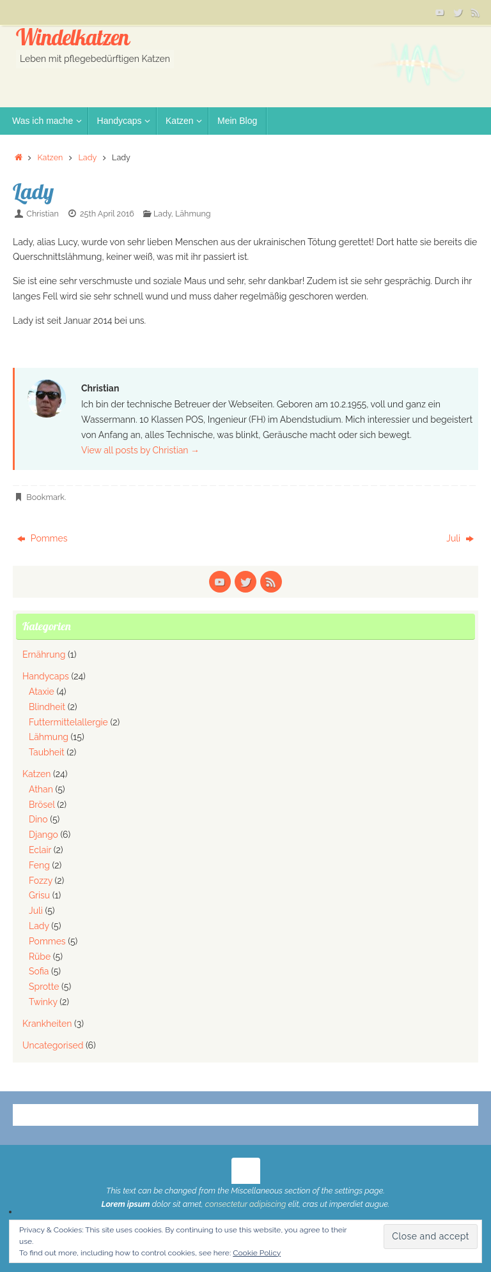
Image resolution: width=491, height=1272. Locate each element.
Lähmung (193, 213)
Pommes (42, 538)
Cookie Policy (257, 1252)
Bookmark (45, 497)
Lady (87, 157)
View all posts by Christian (140, 450)
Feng (39, 865)
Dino (38, 819)
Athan (41, 789)
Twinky (43, 1002)
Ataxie (41, 691)
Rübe (40, 956)
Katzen (50, 157)
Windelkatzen (72, 38)
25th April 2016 (107, 213)
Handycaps (45, 676)
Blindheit (47, 707)
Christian (42, 213)
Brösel (42, 804)
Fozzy (40, 880)
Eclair (40, 850)
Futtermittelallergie (68, 722)
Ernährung (43, 654)
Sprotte (44, 986)
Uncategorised (52, 1045)
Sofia (39, 971)
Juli (459, 538)
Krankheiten (47, 1023)
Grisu (39, 895)
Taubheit (47, 752)
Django (43, 834)
